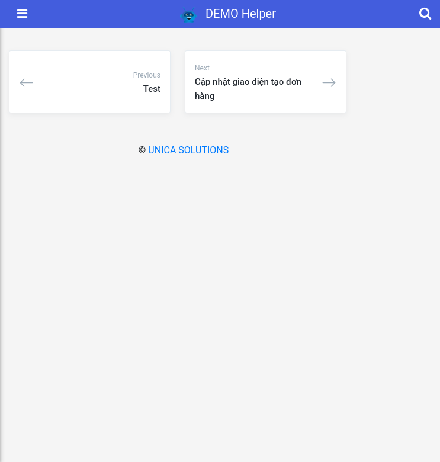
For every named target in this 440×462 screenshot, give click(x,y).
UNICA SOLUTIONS (188, 150)
